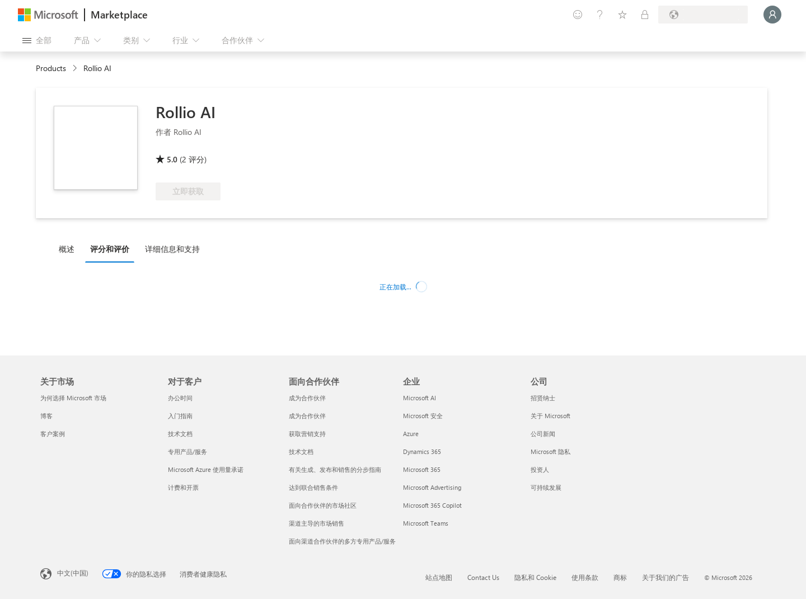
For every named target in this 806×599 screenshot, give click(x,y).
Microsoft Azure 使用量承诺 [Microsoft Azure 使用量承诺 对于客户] (205, 469)
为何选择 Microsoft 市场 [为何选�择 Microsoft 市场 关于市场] (73, 398)
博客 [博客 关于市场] (46, 415)
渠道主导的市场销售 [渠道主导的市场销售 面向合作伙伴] (316, 523)
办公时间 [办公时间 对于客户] (180, 398)
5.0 (172, 159)
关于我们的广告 (665, 577)
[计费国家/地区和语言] (703, 15)
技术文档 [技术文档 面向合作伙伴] (301, 451)
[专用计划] (645, 14)
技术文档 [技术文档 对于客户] (180, 433)
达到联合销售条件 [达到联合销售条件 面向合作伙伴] (313, 487)
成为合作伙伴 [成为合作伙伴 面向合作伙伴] (307, 398)
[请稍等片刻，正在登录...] (772, 15)
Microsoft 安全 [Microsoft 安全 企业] (423, 415)
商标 (620, 577)
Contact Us (483, 577)
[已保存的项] (622, 14)
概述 (66, 249)
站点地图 (438, 577)
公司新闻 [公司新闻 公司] (543, 433)
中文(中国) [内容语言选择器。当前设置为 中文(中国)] (72, 572)
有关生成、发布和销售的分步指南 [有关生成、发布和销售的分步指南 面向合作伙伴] (335, 469)
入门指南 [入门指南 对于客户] (180, 415)
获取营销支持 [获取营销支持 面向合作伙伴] (307, 433)
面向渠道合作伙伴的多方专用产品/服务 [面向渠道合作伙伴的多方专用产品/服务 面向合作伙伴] (342, 541)
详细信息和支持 (172, 249)
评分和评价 (109, 249)
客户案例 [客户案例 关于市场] (52, 433)
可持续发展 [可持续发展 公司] (546, 487)
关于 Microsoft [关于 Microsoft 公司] (550, 415)
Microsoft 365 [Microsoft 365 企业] (422, 469)
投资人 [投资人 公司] (540, 469)
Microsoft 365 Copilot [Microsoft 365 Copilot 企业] (432, 505)
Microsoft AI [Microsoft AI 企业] (419, 398)
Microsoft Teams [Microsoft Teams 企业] (425, 523)
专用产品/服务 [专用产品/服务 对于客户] (187, 451)
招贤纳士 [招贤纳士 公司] (543, 398)
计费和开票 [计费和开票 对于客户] (183, 487)
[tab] (69, 248)
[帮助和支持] (600, 14)
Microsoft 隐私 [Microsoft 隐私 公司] (550, 451)
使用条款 (584, 577)
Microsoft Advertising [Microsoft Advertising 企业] (432, 487)
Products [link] (51, 68)
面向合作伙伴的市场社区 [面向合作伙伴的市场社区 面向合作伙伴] (323, 505)
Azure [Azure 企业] (411, 433)
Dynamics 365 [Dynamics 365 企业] (422, 451)
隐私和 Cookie (535, 577)
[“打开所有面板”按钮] (37, 40)
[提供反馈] (578, 14)
